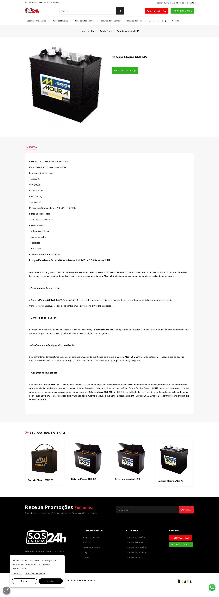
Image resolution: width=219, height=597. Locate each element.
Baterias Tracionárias (36, 21)
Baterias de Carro (134, 21)
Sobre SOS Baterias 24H (167, 3)
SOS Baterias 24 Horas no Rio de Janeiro (42, 3)
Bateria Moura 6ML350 (127, 485)
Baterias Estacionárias (84, 21)
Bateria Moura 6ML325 (83, 485)
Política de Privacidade (35, 573)
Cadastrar (186, 516)
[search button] (120, 11)
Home (83, 31)
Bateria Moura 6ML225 (40, 486)
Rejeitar (24, 581)
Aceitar (50, 581)
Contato (190, 3)
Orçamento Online (91, 553)
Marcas (152, 21)
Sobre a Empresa (91, 543)
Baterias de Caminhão (110, 21)
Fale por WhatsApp (125, 70)
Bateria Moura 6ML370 (170, 487)
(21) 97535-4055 (156, 10)
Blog (182, 3)
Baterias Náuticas (60, 21)
